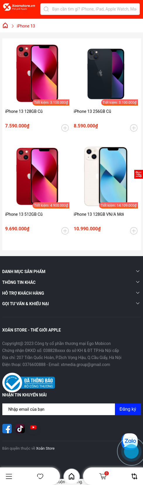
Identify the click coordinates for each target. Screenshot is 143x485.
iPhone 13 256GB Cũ (92, 111)
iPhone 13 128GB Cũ (24, 111)
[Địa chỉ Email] (71, 409)
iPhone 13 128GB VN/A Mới (99, 214)
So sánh (134, 476)
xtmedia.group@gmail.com (85, 364)
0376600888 (34, 364)
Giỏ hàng (104, 476)
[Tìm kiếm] (46, 9)
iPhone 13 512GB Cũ (24, 214)
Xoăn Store (45, 448)
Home (71, 476)
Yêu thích (40, 476)
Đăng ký (128, 409)
